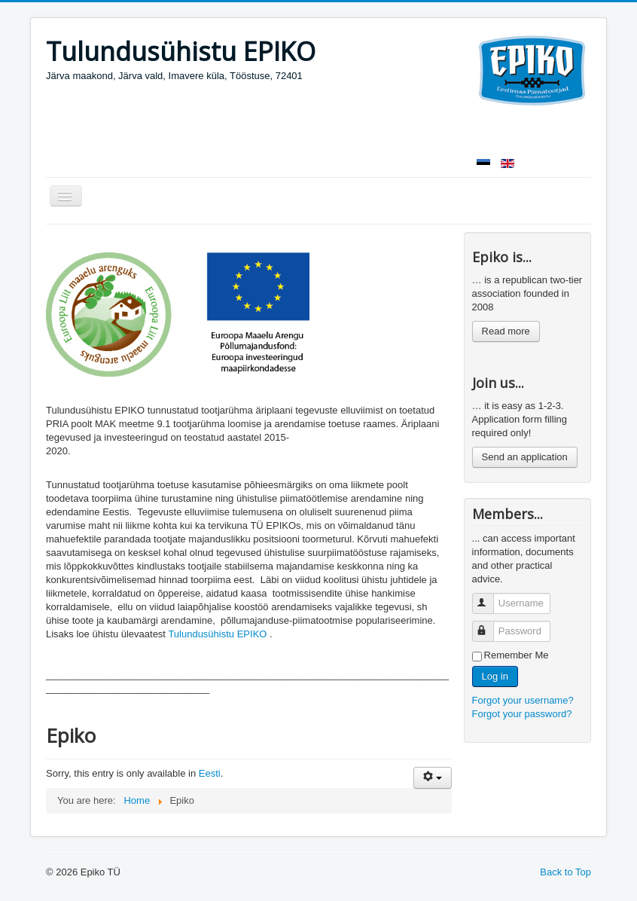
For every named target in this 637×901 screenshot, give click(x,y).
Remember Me (516, 655)
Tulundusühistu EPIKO (217, 634)
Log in (495, 676)
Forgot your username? (523, 700)
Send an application (525, 457)
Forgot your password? (522, 713)
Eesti (210, 773)
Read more (506, 331)
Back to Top (565, 872)
